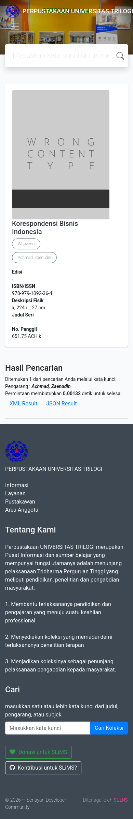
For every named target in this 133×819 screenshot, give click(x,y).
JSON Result (61, 403)
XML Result (23, 403)
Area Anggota (21, 510)
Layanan (15, 493)
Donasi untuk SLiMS (38, 752)
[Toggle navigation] (15, 26)
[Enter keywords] (48, 728)
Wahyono (26, 244)
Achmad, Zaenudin (34, 257)
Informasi (16, 485)
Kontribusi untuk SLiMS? (43, 767)
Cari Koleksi (109, 728)
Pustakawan (20, 501)
